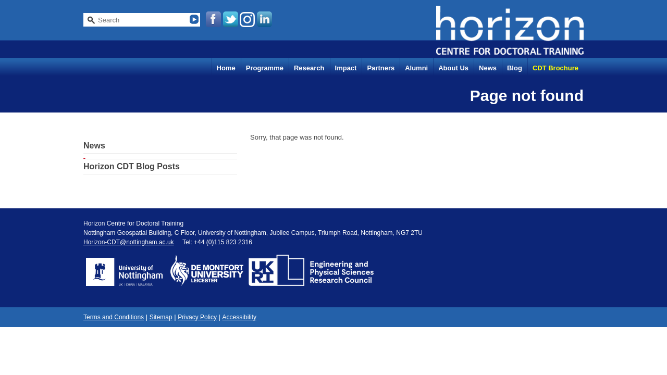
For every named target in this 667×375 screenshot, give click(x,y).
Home (226, 68)
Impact (346, 68)
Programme (264, 68)
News (488, 68)
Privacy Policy (197, 317)
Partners (380, 68)
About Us (453, 68)
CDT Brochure (555, 68)
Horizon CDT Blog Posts (131, 166)
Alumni (416, 68)
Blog (514, 68)
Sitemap (161, 317)
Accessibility (239, 317)
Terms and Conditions (113, 317)
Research (309, 68)
